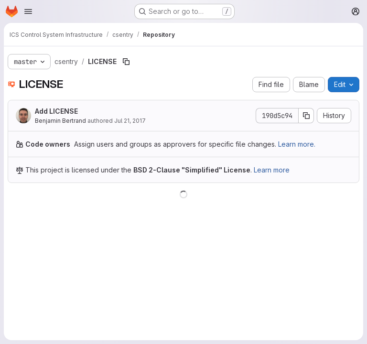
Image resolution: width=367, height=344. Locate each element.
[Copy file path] (126, 61)
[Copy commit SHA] (306, 115)
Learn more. (296, 144)
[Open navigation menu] (28, 11)
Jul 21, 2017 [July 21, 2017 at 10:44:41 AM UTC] (130, 120)
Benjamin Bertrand (60, 120)
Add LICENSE (56, 111)
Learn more (272, 170)
